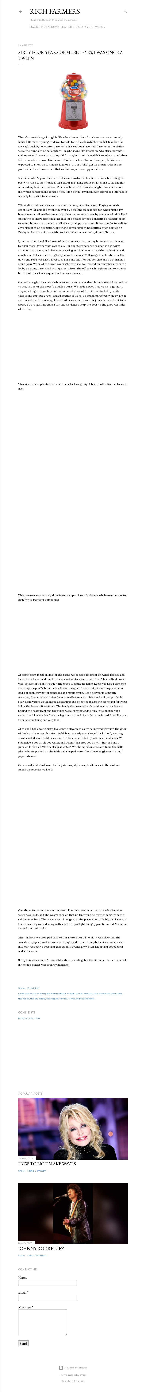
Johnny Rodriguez (41, 1248)
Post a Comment (29, 1018)
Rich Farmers (55, 11)
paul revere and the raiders (108, 993)
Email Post (33, 988)
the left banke (37, 998)
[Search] (125, 10)
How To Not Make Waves (47, 1164)
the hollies (23, 998)
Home (34, 27)
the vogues (52, 998)
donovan (31, 993)
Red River (85, 27)
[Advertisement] (73, 1055)
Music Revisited (53, 27)
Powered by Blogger (73, 1367)
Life (71, 27)
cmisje (83, 1374)
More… (100, 27)
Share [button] (21, 988)
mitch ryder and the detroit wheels (56, 993)
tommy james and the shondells (77, 998)
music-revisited (84, 993)
